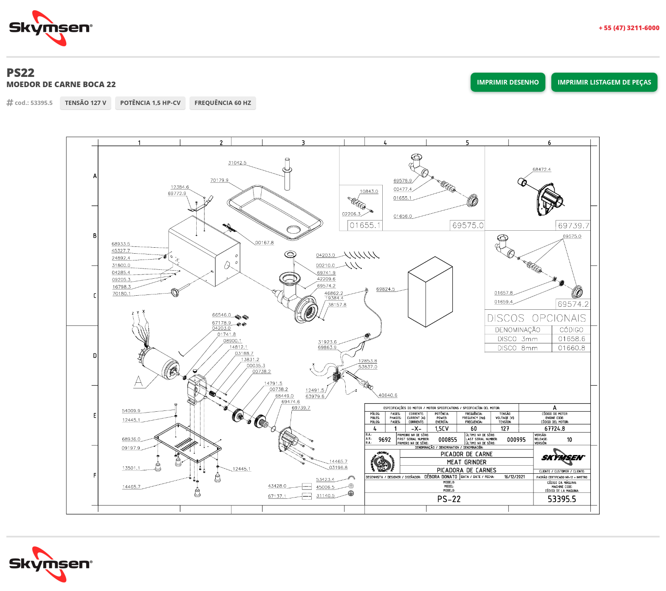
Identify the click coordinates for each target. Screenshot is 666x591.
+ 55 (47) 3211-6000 (629, 27)
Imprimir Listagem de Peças (604, 82)
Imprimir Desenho (508, 82)
